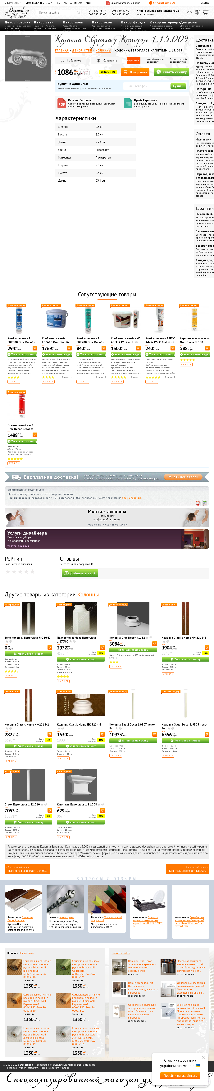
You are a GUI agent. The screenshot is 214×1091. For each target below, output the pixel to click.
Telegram (53, 1067)
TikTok (43, 1067)
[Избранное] (189, 12)
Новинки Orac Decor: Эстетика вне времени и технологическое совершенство (142, 965)
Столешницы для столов (161, 28)
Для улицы (185, 28)
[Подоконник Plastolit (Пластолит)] (23, 900)
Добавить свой (80, 573)
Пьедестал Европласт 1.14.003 (27, 871)
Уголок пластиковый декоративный (106, 919)
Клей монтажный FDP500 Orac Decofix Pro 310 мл (21, 342)
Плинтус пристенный (70, 27)
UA (202, 2)
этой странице (131, 498)
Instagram (32, 1067)
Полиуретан (103, 157)
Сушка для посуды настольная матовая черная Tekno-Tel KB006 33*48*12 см (148, 922)
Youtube (65, 1067)
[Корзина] (206, 12)
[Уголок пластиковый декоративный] (107, 900)
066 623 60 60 (120, 14)
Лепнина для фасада (131, 26)
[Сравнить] (198, 12)
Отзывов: (67, 377)
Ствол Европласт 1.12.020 (22, 804)
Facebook (11, 1067)
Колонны (88, 594)
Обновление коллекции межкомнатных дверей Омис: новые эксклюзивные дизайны (191, 987)
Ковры (66, 26)
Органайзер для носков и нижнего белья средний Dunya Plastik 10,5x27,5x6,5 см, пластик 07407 (189, 922)
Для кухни (185, 26)
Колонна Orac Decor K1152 (127, 637)
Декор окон (102, 22)
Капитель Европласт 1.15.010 (187, 871)
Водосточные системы (131, 28)
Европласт (153, 61)
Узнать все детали (183, 477)
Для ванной (197, 26)
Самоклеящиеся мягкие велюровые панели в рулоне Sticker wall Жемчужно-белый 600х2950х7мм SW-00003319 (37, 1036)
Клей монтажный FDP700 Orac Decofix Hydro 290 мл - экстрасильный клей (90, 344)
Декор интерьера (165, 22)
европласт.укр (178, 61)
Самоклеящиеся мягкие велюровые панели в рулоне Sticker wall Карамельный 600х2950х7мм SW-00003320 (37, 1002)
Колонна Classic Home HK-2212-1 (184, 637)
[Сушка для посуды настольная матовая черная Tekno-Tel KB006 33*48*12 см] (149, 900)
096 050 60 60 (120, 10)
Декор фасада (133, 22)
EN (205, 2)
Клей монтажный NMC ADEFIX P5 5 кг (125, 340)
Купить (178, 86)
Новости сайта (121, 953)
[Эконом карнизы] (65, 900)
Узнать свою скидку (24, 354)
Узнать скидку (171, 71)
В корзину (135, 72)
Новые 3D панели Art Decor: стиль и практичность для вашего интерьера (143, 987)
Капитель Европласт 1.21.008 (77, 804)
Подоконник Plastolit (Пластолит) (20, 919)
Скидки (162, 3)
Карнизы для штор (101, 26)
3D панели (49, 26)
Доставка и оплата (39, 2)
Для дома (188, 22)
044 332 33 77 (97, 10)
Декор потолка (17, 22)
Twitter (22, 1067)
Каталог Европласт (94, 103)
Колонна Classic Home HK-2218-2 (27, 724)
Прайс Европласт (160, 103)
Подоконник (98, 28)
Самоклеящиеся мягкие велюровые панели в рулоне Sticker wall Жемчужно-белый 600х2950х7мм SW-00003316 (86, 1036)
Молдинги (38, 26)
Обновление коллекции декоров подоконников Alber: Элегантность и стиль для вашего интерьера (142, 1011)
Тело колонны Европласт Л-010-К (27, 637)
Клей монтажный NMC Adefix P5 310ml (160, 340)
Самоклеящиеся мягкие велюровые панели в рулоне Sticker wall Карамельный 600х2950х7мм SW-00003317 (86, 1002)
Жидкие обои (40, 28)
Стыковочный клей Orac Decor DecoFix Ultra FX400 (20, 429)
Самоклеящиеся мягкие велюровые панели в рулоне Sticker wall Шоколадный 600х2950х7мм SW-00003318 (37, 969)
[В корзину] (35, 348)
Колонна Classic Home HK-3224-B (79, 724)
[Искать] (78, 12)
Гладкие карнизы (13, 26)
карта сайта (88, 1064)
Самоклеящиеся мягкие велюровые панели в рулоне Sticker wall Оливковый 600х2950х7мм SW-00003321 (86, 969)
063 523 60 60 (97, 14)
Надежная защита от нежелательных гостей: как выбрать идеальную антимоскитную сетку (191, 965)
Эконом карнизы (67, 917)
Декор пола (73, 22)
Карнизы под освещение (18, 27)
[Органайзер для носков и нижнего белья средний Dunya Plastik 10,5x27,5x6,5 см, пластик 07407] (190, 900)
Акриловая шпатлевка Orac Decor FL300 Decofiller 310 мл (195, 342)
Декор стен (43, 22)
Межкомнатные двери (160, 26)
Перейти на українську (180, 1075)
